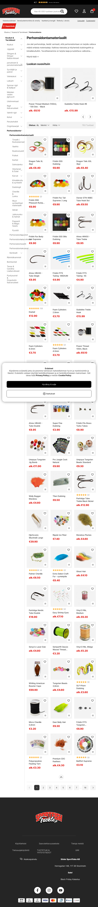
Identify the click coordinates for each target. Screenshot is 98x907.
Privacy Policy (42, 375)
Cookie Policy (64, 375)
